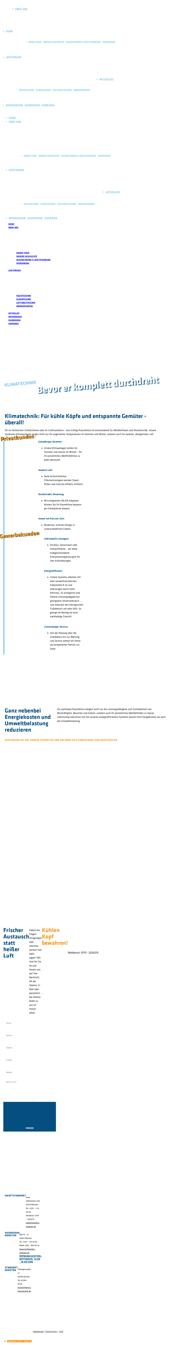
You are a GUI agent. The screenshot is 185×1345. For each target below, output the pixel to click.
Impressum (38, 1331)
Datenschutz (51, 1331)
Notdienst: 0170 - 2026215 (19, 1341)
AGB (61, 1331)
